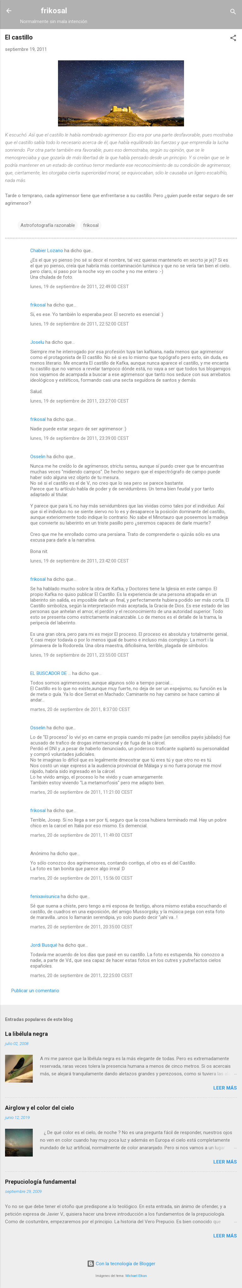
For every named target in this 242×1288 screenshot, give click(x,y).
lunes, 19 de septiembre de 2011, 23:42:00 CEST (79, 561)
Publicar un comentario (35, 990)
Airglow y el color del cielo (39, 1107)
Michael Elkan (136, 1276)
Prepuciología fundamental (40, 1181)
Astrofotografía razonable (47, 225)
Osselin (37, 456)
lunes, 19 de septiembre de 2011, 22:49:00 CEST (79, 286)
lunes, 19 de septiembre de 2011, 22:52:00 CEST (79, 324)
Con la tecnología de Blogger (121, 1264)
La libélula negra (26, 1033)
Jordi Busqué (43, 945)
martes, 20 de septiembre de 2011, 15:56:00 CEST (81, 878)
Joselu (37, 342)
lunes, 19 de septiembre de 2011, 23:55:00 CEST (79, 655)
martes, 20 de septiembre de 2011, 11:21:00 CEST (81, 792)
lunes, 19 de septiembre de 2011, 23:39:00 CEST (79, 438)
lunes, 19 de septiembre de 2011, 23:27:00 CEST (79, 401)
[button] (233, 39)
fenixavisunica (45, 896)
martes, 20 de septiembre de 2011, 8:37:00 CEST (80, 709)
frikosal (54, 10)
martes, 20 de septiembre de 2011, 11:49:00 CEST (81, 835)
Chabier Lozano (46, 250)
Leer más (225, 1088)
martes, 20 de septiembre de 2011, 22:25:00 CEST (81, 975)
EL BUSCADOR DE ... (50, 673)
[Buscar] (233, 12)
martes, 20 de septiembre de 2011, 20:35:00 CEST (81, 927)
